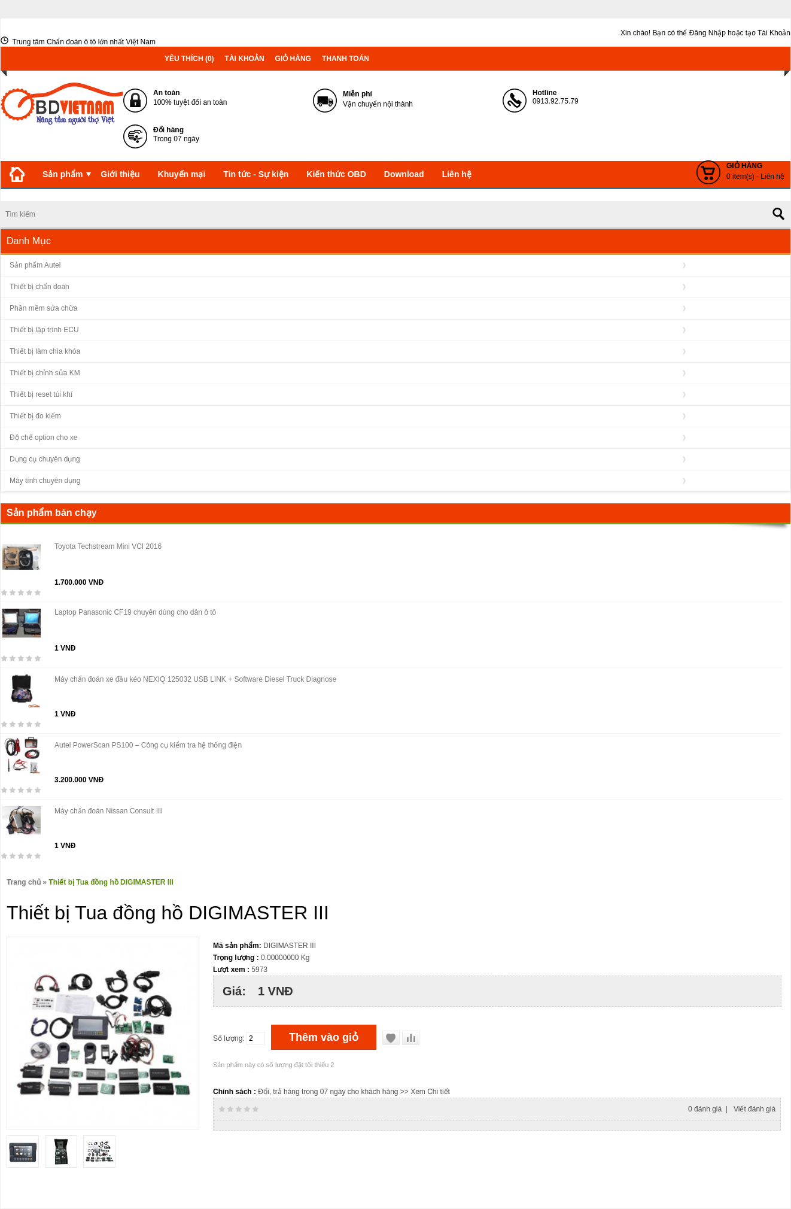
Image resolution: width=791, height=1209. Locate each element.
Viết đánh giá (754, 1109)
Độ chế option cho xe (43, 437)
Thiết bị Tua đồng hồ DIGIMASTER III (110, 882)
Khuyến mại (182, 174)
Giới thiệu (120, 174)
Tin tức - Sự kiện (255, 174)
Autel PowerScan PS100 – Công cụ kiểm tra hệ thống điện (148, 745)
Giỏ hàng (293, 58)
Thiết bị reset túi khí (41, 394)
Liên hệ (456, 174)
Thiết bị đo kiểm (35, 416)
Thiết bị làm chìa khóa (45, 351)
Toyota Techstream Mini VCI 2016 (108, 546)
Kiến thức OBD (336, 174)
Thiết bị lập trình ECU (44, 330)
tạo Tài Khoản (768, 33)
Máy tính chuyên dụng (45, 480)
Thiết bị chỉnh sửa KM (45, 373)
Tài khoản (244, 58)
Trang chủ (24, 882)
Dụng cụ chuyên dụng (45, 459)
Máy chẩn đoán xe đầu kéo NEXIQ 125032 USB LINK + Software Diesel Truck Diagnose (195, 679)
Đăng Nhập (707, 33)
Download (404, 174)
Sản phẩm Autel (35, 265)
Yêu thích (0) (189, 58)
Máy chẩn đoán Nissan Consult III (108, 811)
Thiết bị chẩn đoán (39, 286)
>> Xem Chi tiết (425, 1092)
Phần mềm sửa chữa (43, 308)
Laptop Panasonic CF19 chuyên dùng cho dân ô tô (135, 612)
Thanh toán (345, 58)
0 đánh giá (705, 1109)
